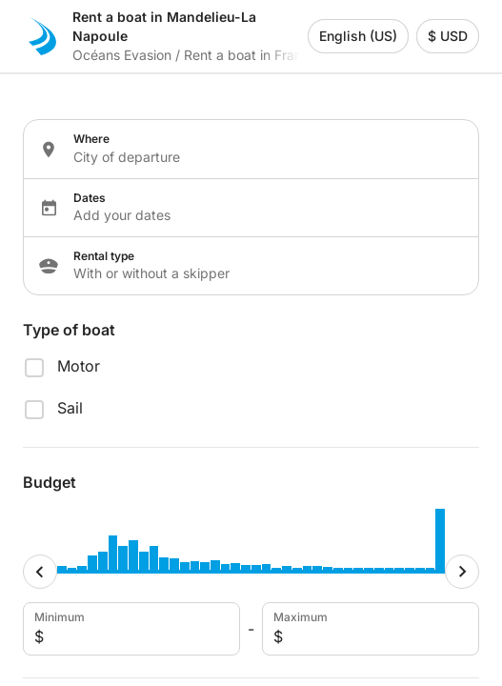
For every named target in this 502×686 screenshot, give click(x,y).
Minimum (129, 629)
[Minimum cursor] (40, 572)
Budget (49, 482)
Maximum (368, 629)
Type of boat (69, 329)
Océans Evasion (121, 55)
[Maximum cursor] (462, 572)
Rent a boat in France (250, 55)
